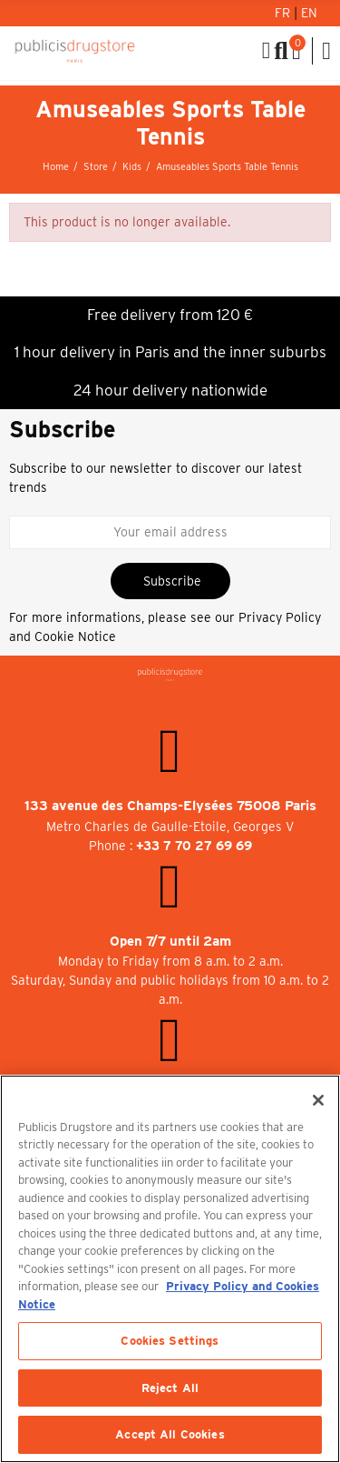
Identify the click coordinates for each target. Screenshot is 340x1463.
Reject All (170, 1388)
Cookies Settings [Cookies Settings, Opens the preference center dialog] (170, 1341)
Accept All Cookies (169, 1434)
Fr (284, 12)
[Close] (318, 1100)
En (309, 12)
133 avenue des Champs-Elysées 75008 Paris (170, 805)
